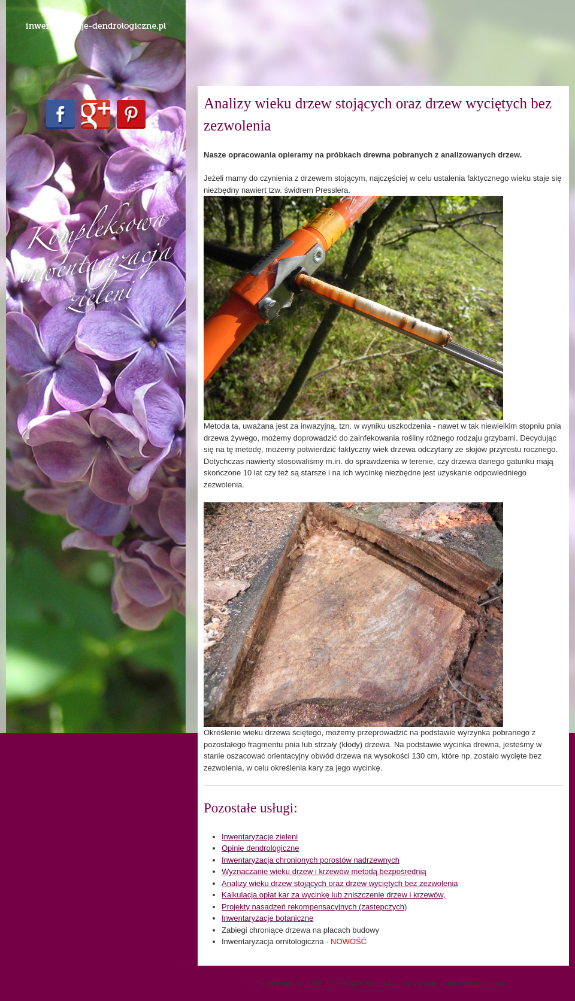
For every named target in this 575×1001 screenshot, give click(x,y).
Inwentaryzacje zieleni (260, 836)
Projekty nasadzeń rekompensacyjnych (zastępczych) (314, 906)
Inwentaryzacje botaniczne (267, 918)
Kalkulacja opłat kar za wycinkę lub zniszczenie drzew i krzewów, (334, 894)
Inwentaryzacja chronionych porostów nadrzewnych (311, 860)
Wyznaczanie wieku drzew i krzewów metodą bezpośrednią (324, 871)
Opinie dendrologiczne (260, 848)
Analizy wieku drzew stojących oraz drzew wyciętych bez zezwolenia (340, 883)
